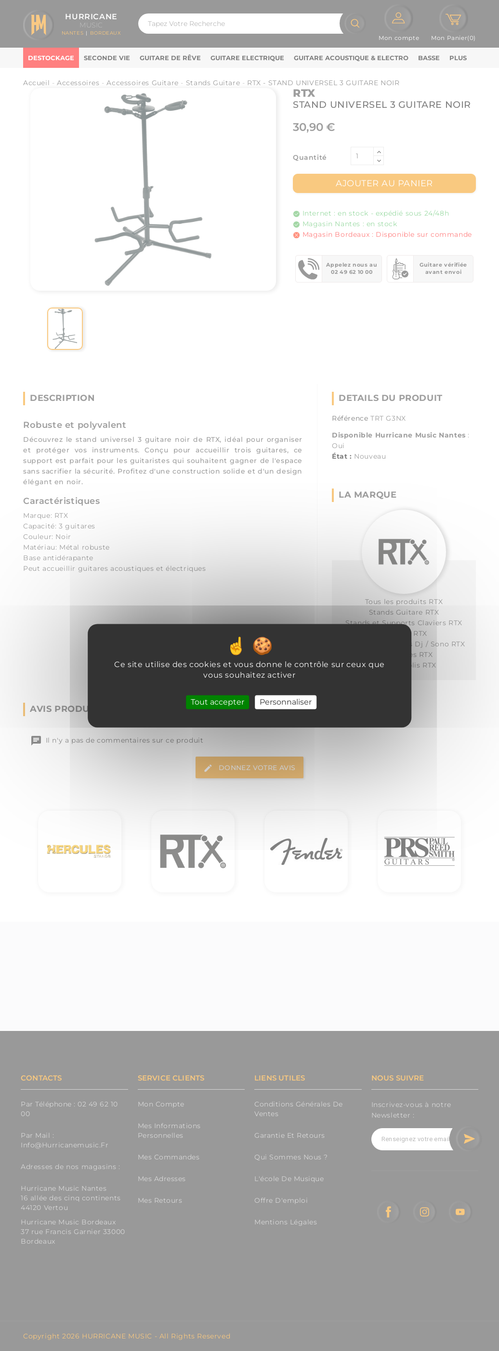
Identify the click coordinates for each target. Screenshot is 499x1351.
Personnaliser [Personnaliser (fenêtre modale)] (286, 702)
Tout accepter (217, 702)
